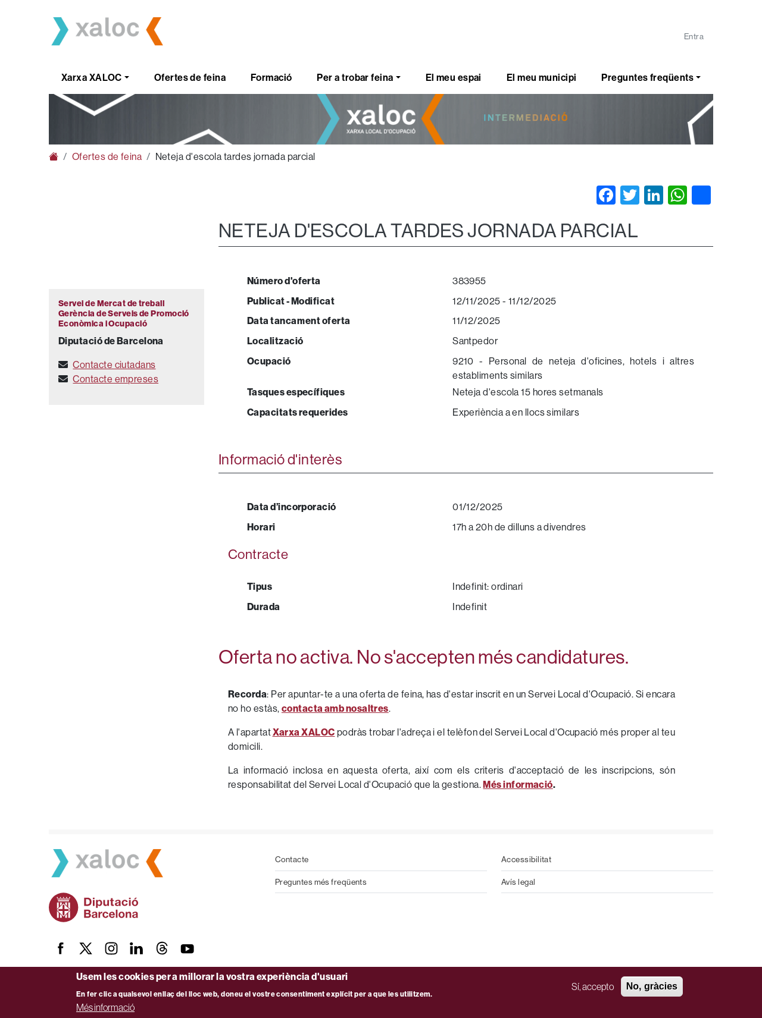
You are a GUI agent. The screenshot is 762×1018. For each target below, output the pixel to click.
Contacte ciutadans (114, 364)
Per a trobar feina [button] (355, 77)
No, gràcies (651, 986)
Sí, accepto (593, 986)
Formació (271, 77)
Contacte (292, 859)
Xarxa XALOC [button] (91, 77)
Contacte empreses (115, 379)
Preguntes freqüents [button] (647, 77)
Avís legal (518, 881)
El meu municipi (542, 77)
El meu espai (454, 77)
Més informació (105, 1007)
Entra (694, 36)
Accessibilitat (526, 859)
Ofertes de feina (190, 77)
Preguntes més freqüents (321, 881)
